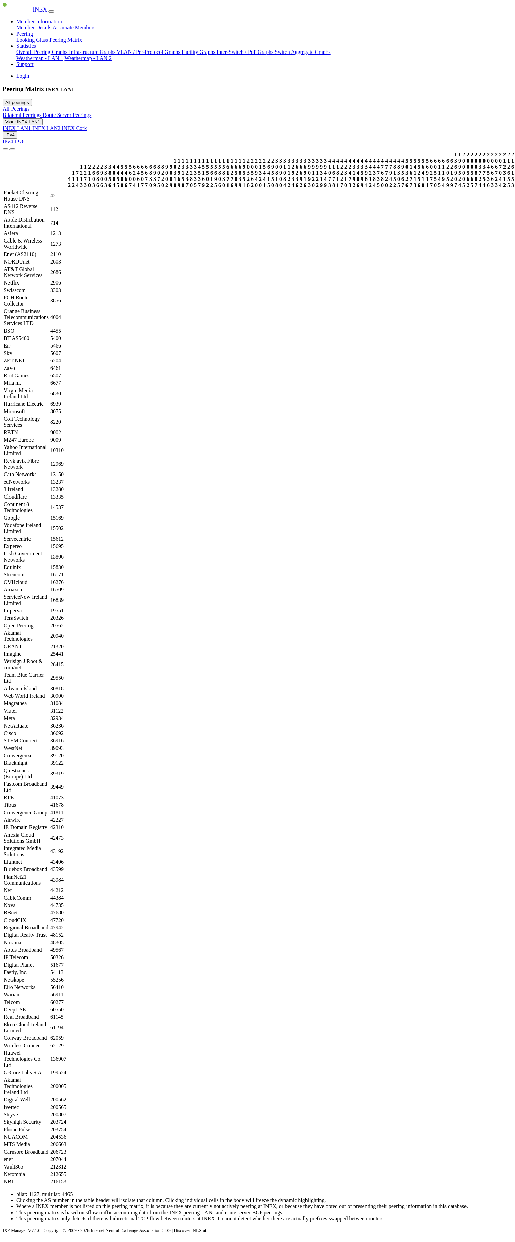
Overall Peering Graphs (42, 52)
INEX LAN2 (47, 128)
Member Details (34, 27)
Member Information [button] (39, 21)
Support (25, 64)
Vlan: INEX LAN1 (22, 121)
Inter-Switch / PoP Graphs (246, 52)
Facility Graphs (199, 52)
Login (22, 76)
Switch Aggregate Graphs (302, 52)
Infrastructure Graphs (93, 52)
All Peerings (16, 109)
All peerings (17, 102)
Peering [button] (24, 34)
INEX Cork (74, 128)
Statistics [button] (26, 46)
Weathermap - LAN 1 (39, 58)
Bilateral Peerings (23, 115)
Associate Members (74, 27)
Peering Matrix (65, 40)
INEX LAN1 (17, 128)
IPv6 (19, 141)
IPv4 (10, 135)
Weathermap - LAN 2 (88, 58)
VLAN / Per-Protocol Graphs (149, 52)
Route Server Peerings (67, 115)
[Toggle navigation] (51, 11)
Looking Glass (32, 40)
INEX (25, 9)
